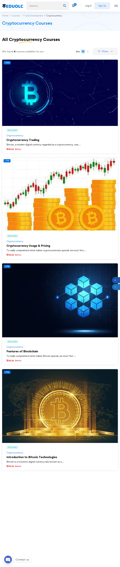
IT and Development (33, 15)
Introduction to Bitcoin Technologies (31, 457)
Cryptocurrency (14, 135)
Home (5, 15)
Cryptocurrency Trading (22, 140)
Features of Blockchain (22, 351)
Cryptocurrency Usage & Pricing (28, 245)
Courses (15, 15)
